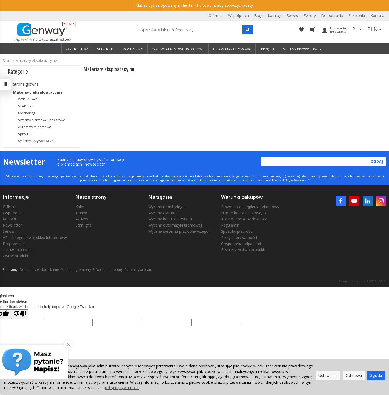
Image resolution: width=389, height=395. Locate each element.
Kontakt (377, 15)
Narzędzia (160, 197)
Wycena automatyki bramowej (175, 225)
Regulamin (230, 225)
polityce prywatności (121, 387)
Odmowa (354, 375)
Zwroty (309, 15)
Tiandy (81, 212)
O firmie (216, 15)
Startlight (83, 225)
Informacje (16, 197)
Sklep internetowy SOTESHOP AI (362, 281)
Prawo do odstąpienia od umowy (250, 206)
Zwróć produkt (15, 255)
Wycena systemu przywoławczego (178, 231)
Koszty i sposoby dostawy (244, 218)
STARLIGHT (26, 106)
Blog (258, 15)
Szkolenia (356, 15)
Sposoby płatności (237, 231)
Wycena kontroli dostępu (170, 218)
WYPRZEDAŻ (77, 48)
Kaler (79, 206)
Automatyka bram (138, 269)
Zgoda (376, 375)
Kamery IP (87, 269)
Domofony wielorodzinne (39, 269)
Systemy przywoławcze (35, 141)
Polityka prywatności (239, 237)
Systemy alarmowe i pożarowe (41, 120)
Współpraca (238, 15)
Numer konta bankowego (243, 212)
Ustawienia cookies (19, 249)
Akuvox (81, 218)
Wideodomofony (109, 269)
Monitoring (26, 113)
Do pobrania (332, 15)
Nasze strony (91, 197)
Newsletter (12, 225)
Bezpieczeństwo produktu (244, 249)
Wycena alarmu (161, 212)
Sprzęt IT (25, 134)
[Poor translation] (19, 314)
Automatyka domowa (34, 127)
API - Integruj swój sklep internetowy (35, 237)
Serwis (292, 15)
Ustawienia (328, 375)
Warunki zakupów (242, 197)
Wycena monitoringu (166, 206)
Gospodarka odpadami (241, 243)
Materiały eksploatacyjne (38, 92)
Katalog (274, 15)
